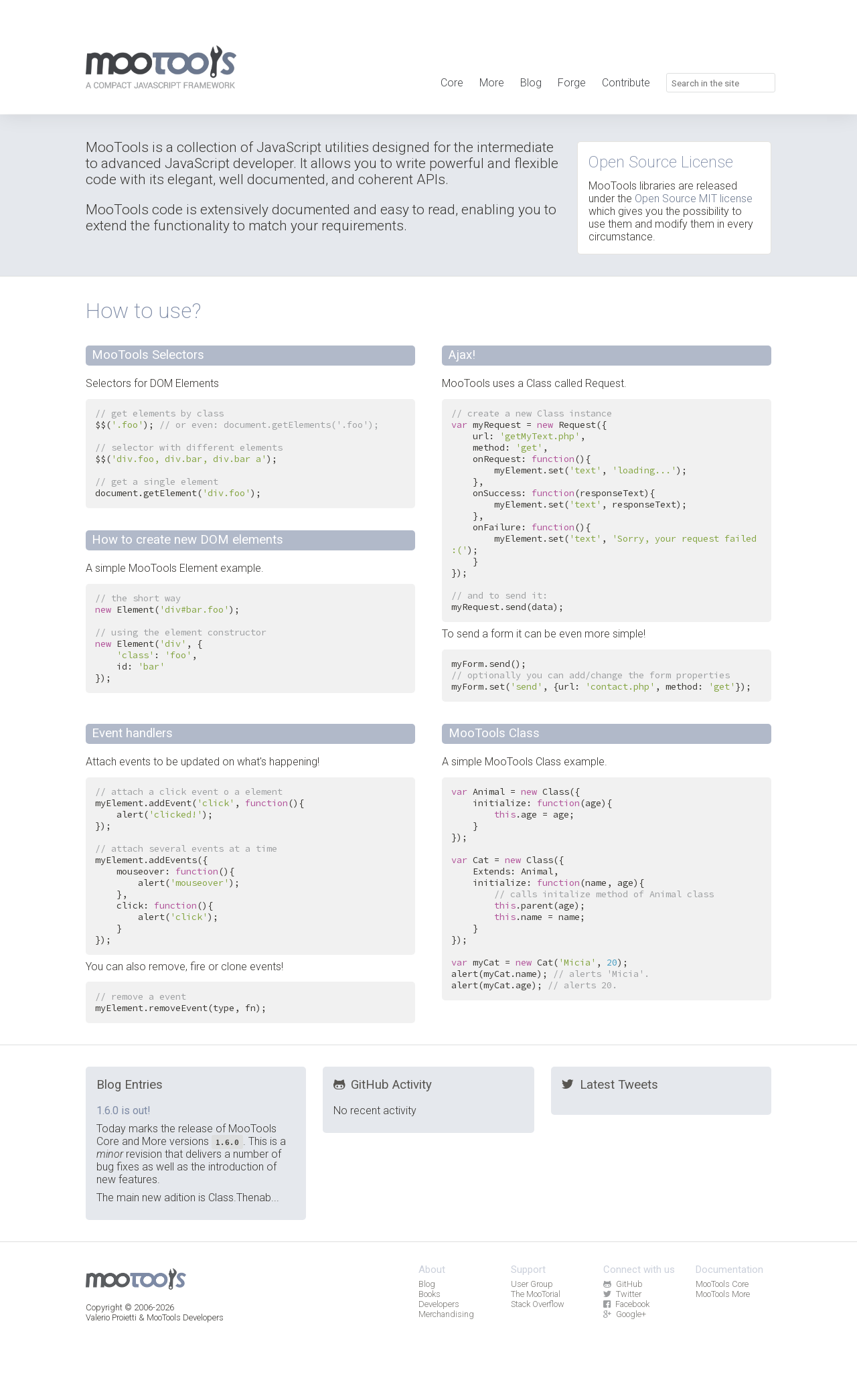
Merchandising (446, 1314)
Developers (438, 1304)
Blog (531, 82)
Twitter (622, 1294)
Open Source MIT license (694, 198)
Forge (572, 82)
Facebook (626, 1304)
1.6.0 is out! (123, 1110)
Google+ (624, 1314)
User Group (532, 1284)
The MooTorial (535, 1294)
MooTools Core (722, 1284)
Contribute (626, 82)
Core (452, 82)
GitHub (622, 1284)
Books (429, 1294)
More (491, 82)
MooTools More (723, 1294)
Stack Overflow (537, 1304)
